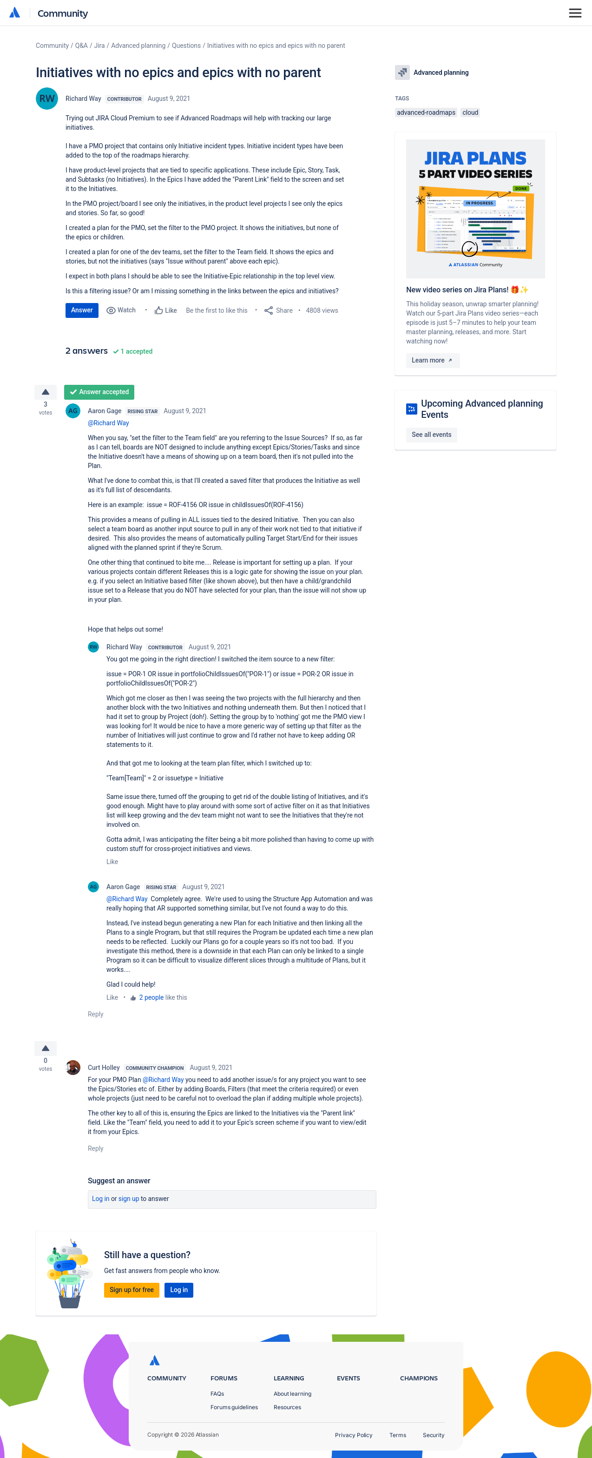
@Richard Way (108, 426)
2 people (151, 1001)
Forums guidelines (234, 1407)
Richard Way (83, 98)
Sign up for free (132, 1296)
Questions (186, 45)
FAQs (217, 1393)
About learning (292, 1393)
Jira (99, 45)
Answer (82, 310)
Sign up (128, 1205)
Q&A (81, 45)
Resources (287, 1407)
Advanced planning (138, 45)
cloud (470, 112)
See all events (431, 434)
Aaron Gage (105, 414)
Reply (96, 1018)
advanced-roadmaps (426, 112)
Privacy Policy (354, 1435)
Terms (397, 1435)
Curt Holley (104, 1074)
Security (434, 1435)
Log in (101, 1205)
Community (63, 13)
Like (112, 865)
